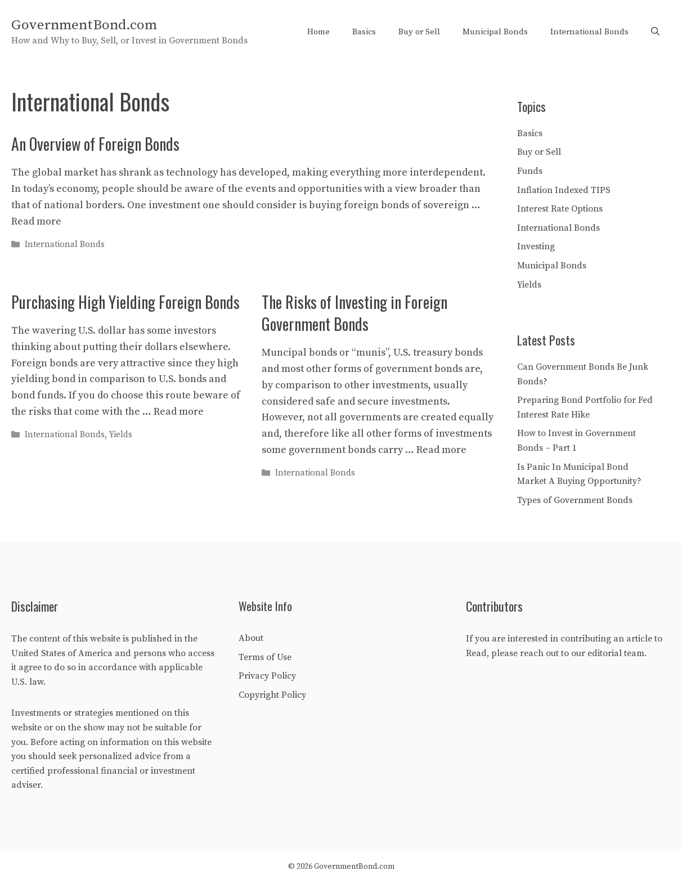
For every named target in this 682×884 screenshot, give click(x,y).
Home (318, 31)
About (251, 638)
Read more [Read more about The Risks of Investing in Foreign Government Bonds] (441, 449)
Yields (120, 434)
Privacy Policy (267, 675)
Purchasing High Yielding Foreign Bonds (125, 301)
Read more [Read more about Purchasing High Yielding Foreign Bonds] (179, 411)
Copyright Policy (272, 695)
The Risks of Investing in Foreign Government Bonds (354, 312)
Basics (364, 31)
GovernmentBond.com (84, 25)
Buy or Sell (419, 31)
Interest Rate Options (560, 208)
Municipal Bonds (495, 31)
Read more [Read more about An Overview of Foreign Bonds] (36, 221)
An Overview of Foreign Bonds (95, 143)
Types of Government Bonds (574, 500)
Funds (529, 171)
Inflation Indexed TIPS (564, 190)
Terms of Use (265, 657)
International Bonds (589, 31)
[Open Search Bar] (655, 32)
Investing (536, 246)
